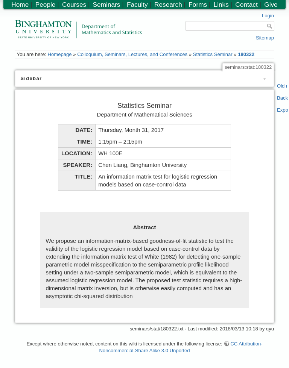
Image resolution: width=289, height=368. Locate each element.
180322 (246, 54)
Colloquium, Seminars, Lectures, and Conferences (132, 54)
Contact (246, 4)
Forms (198, 4)
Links (221, 4)
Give (270, 4)
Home (20, 4)
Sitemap (265, 38)
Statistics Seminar (213, 54)
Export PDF (283, 110)
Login (268, 15)
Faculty (137, 4)
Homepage (59, 54)
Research (168, 4)
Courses (74, 4)
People (45, 4)
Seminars (106, 4)
